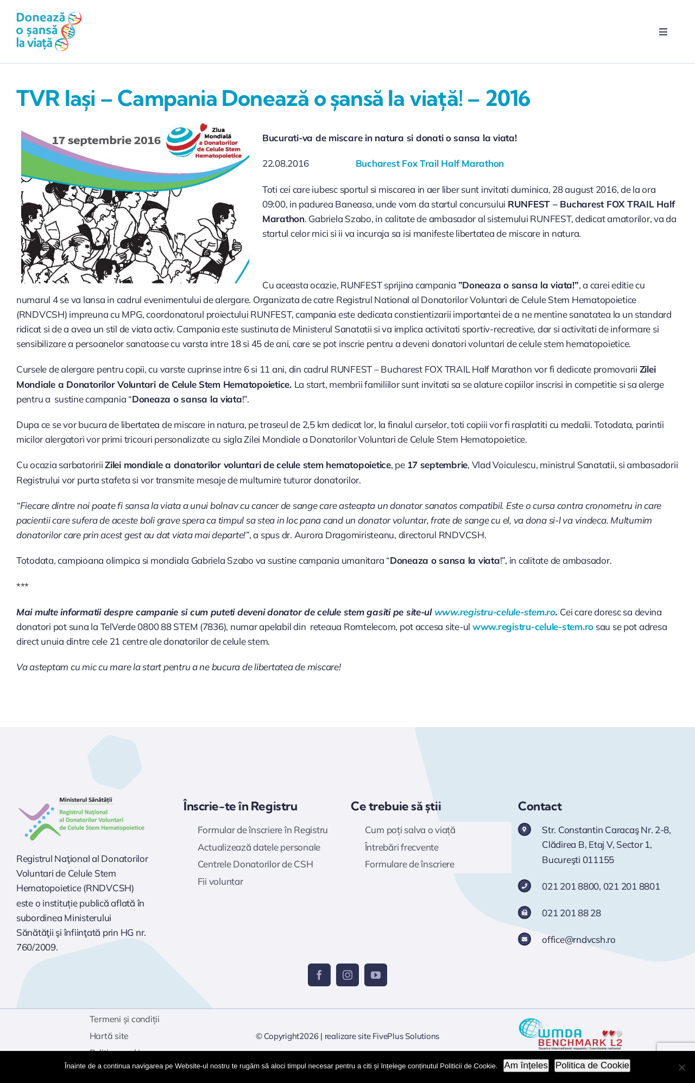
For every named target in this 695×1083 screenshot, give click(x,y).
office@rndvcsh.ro (579, 939)
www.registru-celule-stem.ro (494, 612)
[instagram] (347, 975)
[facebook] (319, 975)
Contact (539, 806)
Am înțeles (526, 1065)
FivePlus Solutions (405, 1036)
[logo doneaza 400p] (48, 15)
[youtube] (375, 975)
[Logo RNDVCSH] (81, 797)
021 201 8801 (631, 886)
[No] (681, 1067)
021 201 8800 (570, 886)
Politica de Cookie (592, 1065)
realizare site (348, 1036)
